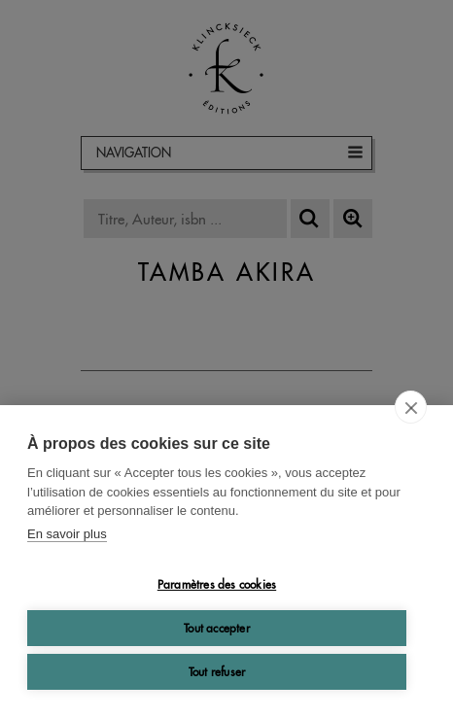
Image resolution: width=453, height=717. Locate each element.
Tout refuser (217, 672)
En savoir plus (67, 534)
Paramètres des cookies (216, 584)
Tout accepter (217, 628)
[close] (411, 407)
